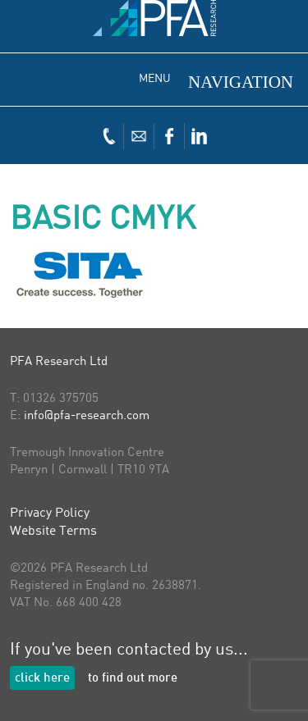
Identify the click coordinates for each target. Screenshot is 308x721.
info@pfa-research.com (86, 416)
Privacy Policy (50, 513)
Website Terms (53, 531)
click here (42, 679)
